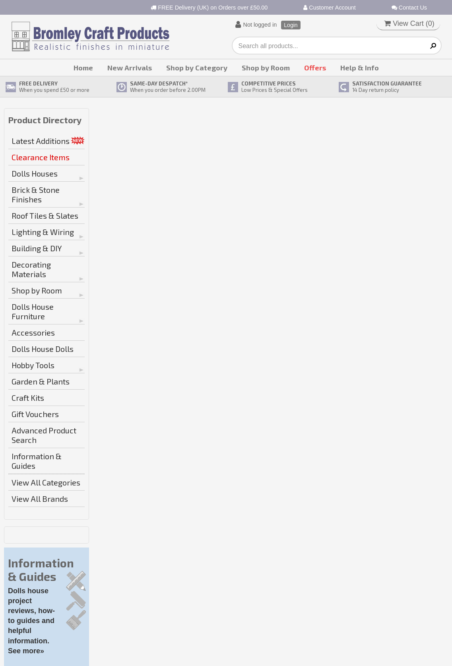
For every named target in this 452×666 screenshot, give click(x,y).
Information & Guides (37, 460)
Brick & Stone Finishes (36, 194)
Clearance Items (41, 157)
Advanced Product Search (44, 435)
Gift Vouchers (35, 414)
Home (83, 67)
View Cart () (409, 23)
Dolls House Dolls (43, 348)
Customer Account (329, 7)
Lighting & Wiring (43, 232)
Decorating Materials (31, 269)
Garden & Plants (41, 381)
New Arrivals (129, 67)
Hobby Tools (33, 365)
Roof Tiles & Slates (45, 215)
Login (290, 25)
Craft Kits (28, 397)
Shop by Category (196, 67)
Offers (315, 67)
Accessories (33, 332)
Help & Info (359, 67)
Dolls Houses (35, 173)
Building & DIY (37, 248)
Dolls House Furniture (33, 311)
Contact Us (409, 7)
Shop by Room (266, 67)
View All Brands (40, 498)
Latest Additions (41, 141)
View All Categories (46, 482)
